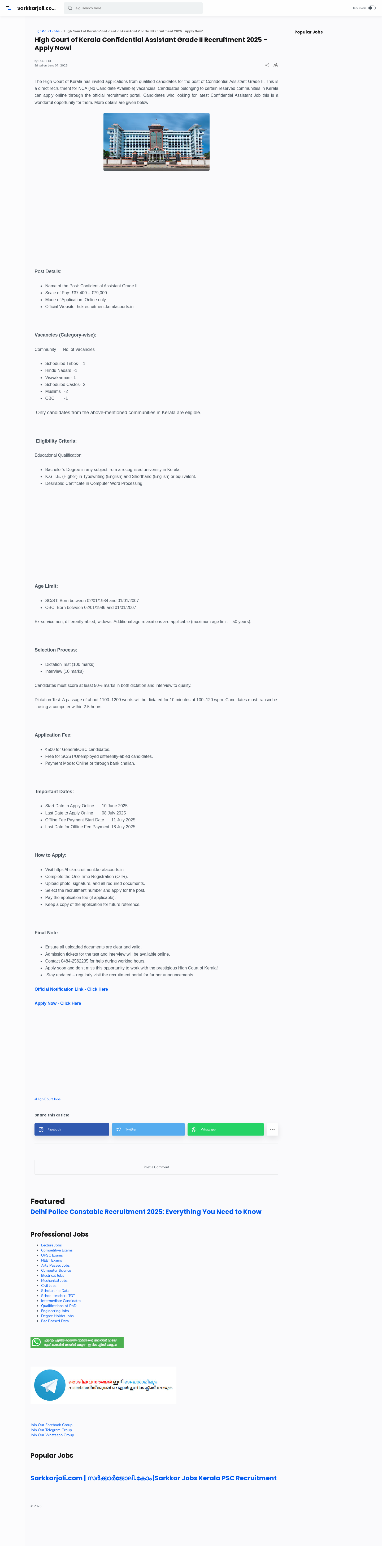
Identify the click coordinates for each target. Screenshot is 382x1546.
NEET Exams (86, 1283)
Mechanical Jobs (89, 1303)
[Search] (134, 8)
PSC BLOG (80, 61)
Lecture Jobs (86, 1268)
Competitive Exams (91, 1273)
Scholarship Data (90, 1313)
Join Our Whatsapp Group (86, 1458)
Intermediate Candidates (96, 1323)
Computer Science (90, 1293)
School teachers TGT (93, 1318)
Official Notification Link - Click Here (105, 1003)
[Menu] (9, 8)
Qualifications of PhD (93, 1328)
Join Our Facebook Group (86, 1448)
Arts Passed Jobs (90, 1288)
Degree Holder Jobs (92, 1339)
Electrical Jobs (87, 1298)
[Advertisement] (174, 238)
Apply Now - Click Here (92, 1017)
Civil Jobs (83, 1308)
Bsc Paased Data (89, 1344)
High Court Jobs (83, 1113)
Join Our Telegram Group (85, 1453)
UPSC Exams (86, 1278)
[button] (70, 8)
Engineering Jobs (89, 1334)
